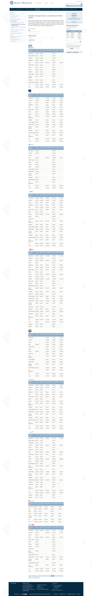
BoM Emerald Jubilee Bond (15, 39)
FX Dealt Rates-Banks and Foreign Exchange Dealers (18, 28)
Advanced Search (79, 1)
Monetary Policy (20, 9)
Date (29, 30)
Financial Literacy (73, 9)
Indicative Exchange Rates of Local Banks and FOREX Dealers (18, 25)
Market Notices (12, 14)
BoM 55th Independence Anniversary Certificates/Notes (16, 37)
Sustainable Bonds (13, 41)
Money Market (13, 17)
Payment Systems (56, 9)
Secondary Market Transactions (15, 19)
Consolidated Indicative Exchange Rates (17, 22)
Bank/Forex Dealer (32, 35)
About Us (12, 9)
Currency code (31, 39)
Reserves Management (14, 31)
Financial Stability (30, 9)
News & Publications (45, 9)
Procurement (39, 3)
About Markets (12, 12)
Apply (30, 45)
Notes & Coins (65, 9)
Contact (52, 3)
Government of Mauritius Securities (16, 33)
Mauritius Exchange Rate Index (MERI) (17, 29)
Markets (37, 9)
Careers (46, 3)
